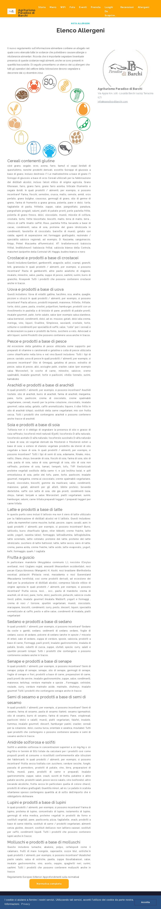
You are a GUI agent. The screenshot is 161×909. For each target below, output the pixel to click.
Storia (42, 7)
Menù (53, 7)
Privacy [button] (25, 904)
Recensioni (127, 7)
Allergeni (143, 7)
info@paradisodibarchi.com (113, 102)
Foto (72, 7)
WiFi (63, 7)
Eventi (83, 7)
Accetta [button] (145, 902)
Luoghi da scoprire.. (110, 11)
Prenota (96, 7)
